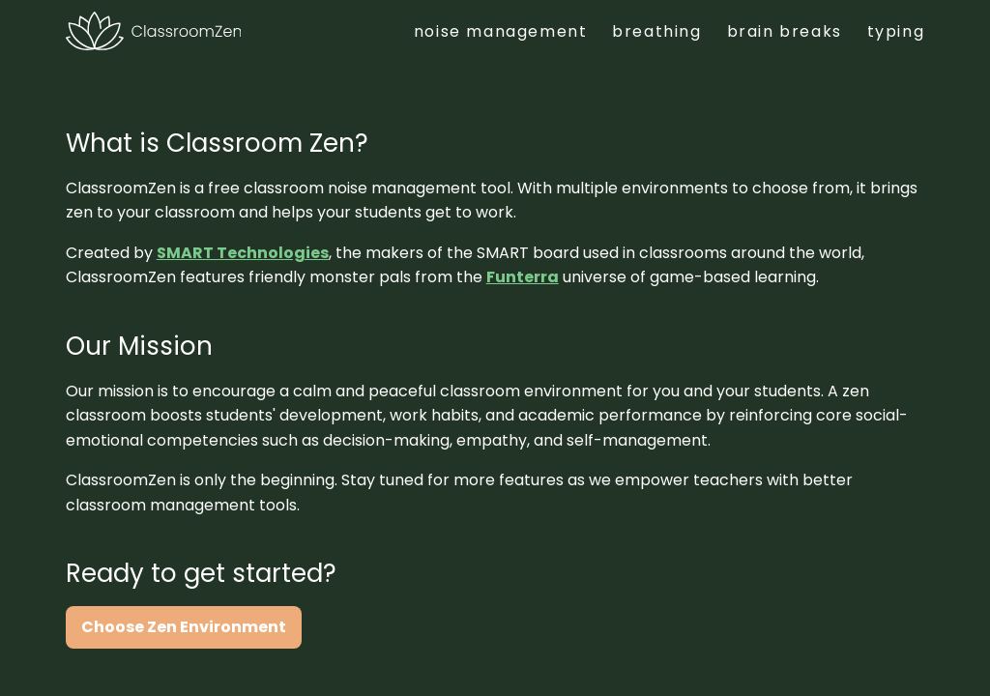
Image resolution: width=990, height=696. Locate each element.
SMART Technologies (243, 253)
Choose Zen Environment (183, 627)
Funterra (522, 277)
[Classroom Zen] (153, 31)
